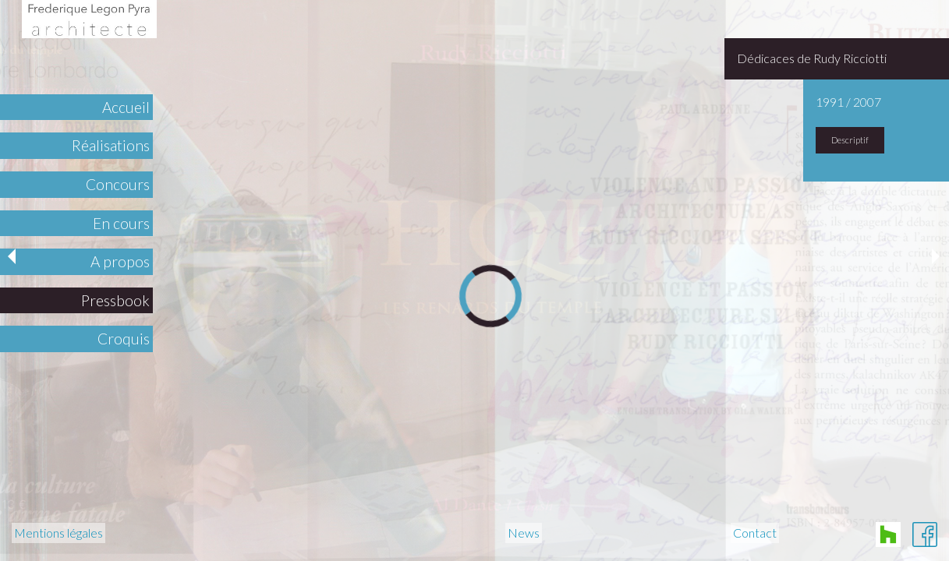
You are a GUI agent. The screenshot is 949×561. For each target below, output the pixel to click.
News (524, 533)
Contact (755, 533)
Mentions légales (58, 533)
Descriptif (850, 140)
